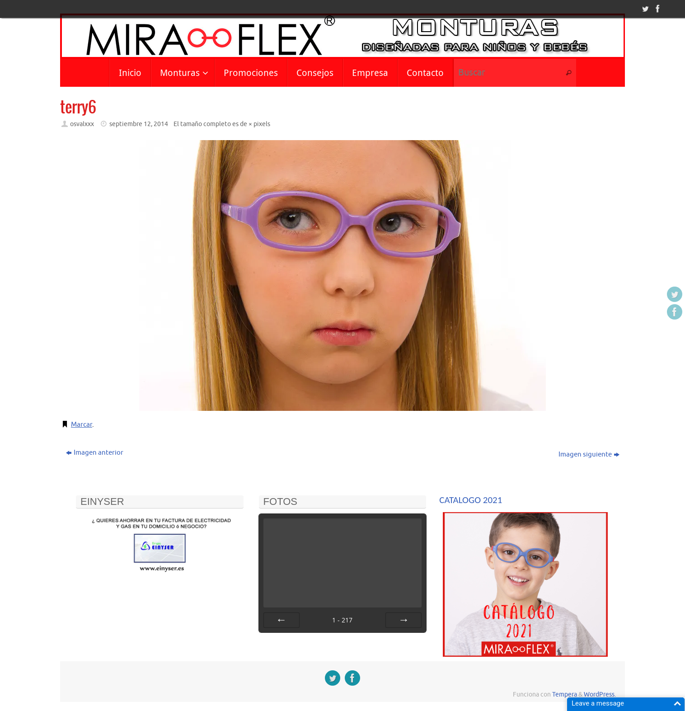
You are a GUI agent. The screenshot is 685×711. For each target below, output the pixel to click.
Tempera (564, 694)
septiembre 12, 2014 (138, 124)
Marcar (81, 424)
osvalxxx (82, 124)
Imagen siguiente (588, 454)
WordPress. (600, 694)
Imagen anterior (94, 452)
